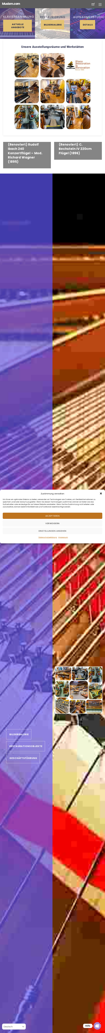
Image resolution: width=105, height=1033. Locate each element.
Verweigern (52, 523)
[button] (101, 493)
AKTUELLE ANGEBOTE (17, 26)
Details (88, 24)
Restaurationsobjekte (25, 746)
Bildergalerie (53, 24)
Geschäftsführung (23, 758)
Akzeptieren (52, 515)
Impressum (63, 537)
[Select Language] (14, 1027)
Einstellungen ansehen (52, 530)
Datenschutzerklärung (48, 537)
